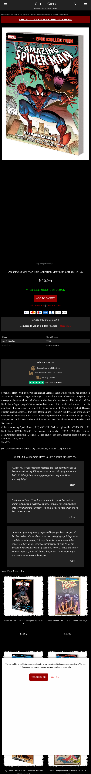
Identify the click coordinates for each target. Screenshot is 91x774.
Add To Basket (45, 298)
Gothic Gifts (45, 4)
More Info (55, 677)
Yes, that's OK (39, 677)
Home (3, 14)
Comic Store (9, 14)
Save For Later (53, 305)
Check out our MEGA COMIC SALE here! (45, 19)
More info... (65, 326)
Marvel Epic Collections (22, 14)
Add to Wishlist (37, 305)
